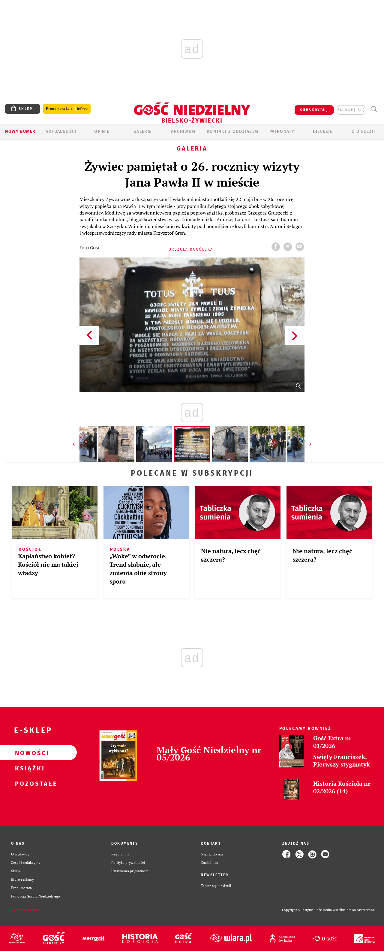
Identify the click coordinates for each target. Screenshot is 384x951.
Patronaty (282, 131)
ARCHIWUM (183, 131)
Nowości (29, 752)
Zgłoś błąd (25, 910)
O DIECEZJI (363, 131)
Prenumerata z (67, 108)
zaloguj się (351, 110)
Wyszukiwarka (373, 109)
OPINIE (101, 131)
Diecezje (322, 131)
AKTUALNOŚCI (61, 131)
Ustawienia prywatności (130, 871)
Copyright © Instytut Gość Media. (307, 910)
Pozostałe (29, 783)
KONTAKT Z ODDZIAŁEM (233, 131)
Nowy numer (20, 131)
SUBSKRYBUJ (314, 110)
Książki (29, 768)
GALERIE (143, 131)
